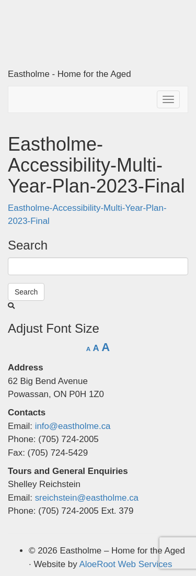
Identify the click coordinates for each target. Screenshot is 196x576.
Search (26, 292)
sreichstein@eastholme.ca (87, 498)
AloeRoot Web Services (125, 564)
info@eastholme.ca (73, 426)
